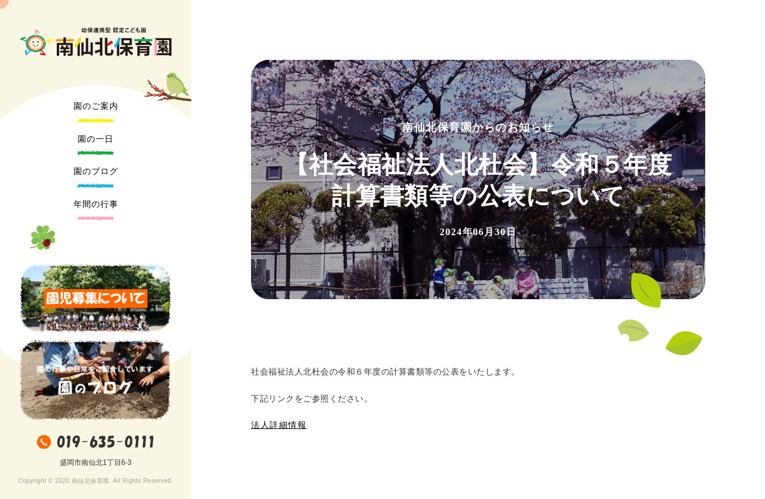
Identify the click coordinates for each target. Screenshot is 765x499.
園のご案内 (96, 106)
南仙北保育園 (95, 42)
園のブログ (96, 171)
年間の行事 (96, 204)
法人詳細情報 (279, 425)
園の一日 (96, 139)
